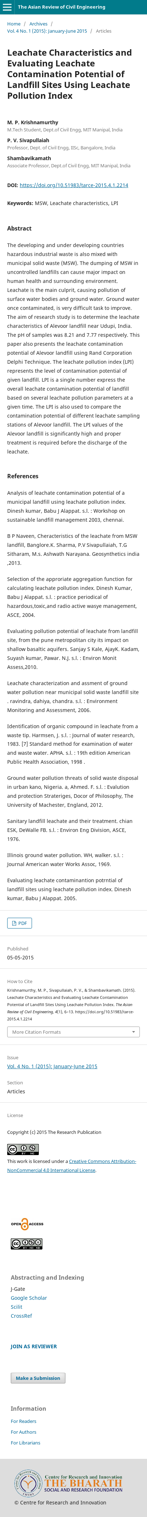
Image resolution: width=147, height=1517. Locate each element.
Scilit (16, 1306)
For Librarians (25, 1442)
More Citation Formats (36, 1032)
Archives (38, 23)
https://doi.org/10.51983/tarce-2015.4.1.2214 (74, 185)
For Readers (23, 1421)
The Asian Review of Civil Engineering (61, 7)
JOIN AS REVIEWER (34, 1346)
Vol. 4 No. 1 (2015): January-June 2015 (47, 31)
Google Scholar (29, 1297)
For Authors (23, 1432)
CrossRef (21, 1315)
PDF (22, 923)
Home (13, 23)
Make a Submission (38, 1378)
